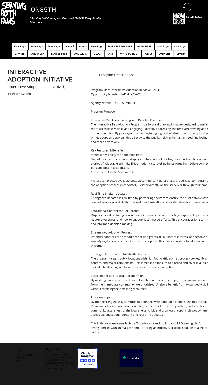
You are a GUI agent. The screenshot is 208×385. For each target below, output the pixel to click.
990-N (51, 351)
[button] (144, 46)
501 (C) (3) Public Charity (56, 354)
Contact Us (22, 349)
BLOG (20, 360)
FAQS (19, 352)
